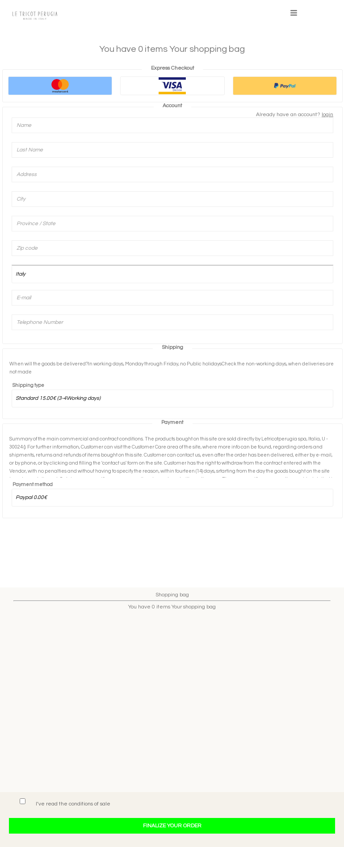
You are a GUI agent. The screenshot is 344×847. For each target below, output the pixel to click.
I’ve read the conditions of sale (73, 804)
